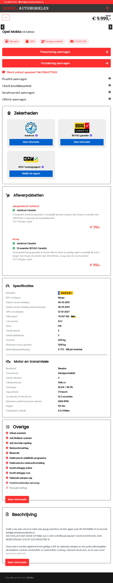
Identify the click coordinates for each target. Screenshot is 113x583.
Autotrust (29, 135)
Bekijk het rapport (31, 173)
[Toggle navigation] (107, 8)
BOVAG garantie (80, 135)
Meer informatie (31, 142)
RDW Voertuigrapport (29, 167)
